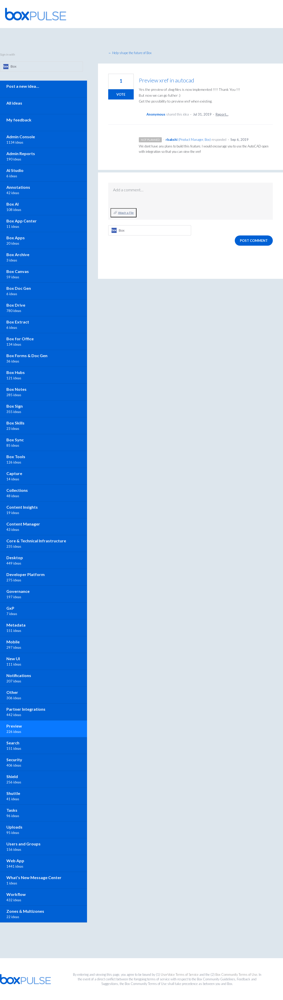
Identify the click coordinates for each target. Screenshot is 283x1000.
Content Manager (23, 523)
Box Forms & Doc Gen (26, 355)
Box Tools (15, 456)
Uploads (14, 826)
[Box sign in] (149, 230)
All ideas (14, 103)
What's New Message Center (33, 877)
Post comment (254, 241)
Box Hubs (15, 372)
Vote (120, 94)
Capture (14, 473)
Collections (17, 490)
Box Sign (14, 406)
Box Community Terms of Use (236, 974)
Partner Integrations (25, 709)
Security (14, 759)
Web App (15, 860)
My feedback (18, 119)
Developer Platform (25, 574)
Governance (18, 591)
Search (12, 742)
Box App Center (21, 220)
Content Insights (22, 507)
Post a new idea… (22, 86)
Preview (14, 725)
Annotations (18, 187)
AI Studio (14, 170)
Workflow (16, 894)
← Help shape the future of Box (130, 53)
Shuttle (13, 793)
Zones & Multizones (25, 911)
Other (12, 692)
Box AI (12, 204)
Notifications (18, 675)
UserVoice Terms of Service (180, 974)
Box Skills (15, 422)
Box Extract (17, 321)
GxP (10, 608)
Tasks (11, 810)
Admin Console (20, 136)
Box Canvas (17, 271)
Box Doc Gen (18, 288)
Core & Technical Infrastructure (36, 540)
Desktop (14, 557)
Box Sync (15, 439)
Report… (222, 114)
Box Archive (17, 254)
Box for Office (20, 338)
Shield (12, 776)
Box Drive (15, 305)
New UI (13, 658)
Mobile (13, 641)
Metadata (16, 624)
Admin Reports (20, 153)
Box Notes (16, 389)
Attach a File (126, 212)
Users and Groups (23, 843)
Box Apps (15, 237)
